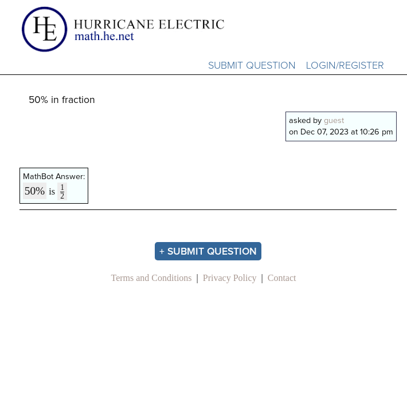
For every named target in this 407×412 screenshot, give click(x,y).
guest (334, 121)
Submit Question (252, 66)
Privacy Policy (230, 278)
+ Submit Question (208, 252)
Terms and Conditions (151, 278)
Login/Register (345, 66)
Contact (282, 278)
